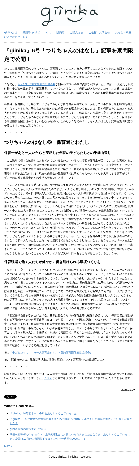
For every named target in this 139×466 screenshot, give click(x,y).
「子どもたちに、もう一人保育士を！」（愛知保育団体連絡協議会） (51, 352)
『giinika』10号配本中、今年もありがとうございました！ (44, 413)
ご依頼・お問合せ (99, 32)
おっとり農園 (123, 32)
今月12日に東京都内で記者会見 (36, 84)
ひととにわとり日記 (16, 36)
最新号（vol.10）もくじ (37, 32)
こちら (48, 378)
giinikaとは (10, 32)
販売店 (60, 32)
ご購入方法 (76, 32)
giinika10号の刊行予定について (28, 428)
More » (8, 445)
